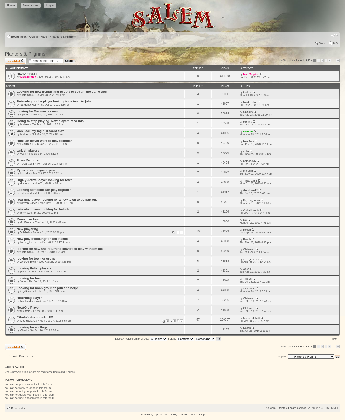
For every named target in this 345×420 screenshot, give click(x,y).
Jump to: (281, 356)
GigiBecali (26, 222)
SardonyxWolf (28, 104)
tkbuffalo (25, 310)
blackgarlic (26, 301)
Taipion (247, 278)
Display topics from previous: (141, 338)
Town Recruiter (28, 160)
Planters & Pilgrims (64, 36)
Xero (23, 281)
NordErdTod (250, 102)
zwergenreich (28, 261)
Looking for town (29, 278)
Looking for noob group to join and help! (47, 288)
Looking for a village (32, 327)
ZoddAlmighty (251, 210)
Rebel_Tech (27, 242)
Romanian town (28, 219)
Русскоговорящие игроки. (37, 170)
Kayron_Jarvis (28, 202)
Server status (30, 5)
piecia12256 (27, 271)
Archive (33, 36)
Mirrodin (25, 173)
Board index (19, 36)
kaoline (247, 92)
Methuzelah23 (28, 320)
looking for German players (37, 111)
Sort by (181, 338)
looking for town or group (36, 258)
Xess (246, 268)
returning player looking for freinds (43, 209)
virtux (23, 193)
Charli (23, 330)
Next (334, 338)
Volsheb (25, 232)
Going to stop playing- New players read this (50, 121)
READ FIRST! (27, 73)
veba (23, 153)
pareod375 (249, 160)
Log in (50, 5)
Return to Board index (20, 356)
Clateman (26, 94)
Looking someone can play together (44, 190)
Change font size (334, 36)
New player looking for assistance (42, 239)
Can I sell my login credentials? (40, 131)
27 (337, 60)
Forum (11, 5)
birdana (24, 124)
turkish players (28, 150)
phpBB (157, 414)
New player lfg (27, 229)
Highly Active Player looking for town (45, 180)
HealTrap (25, 143)
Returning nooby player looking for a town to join (54, 101)
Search (323, 43)
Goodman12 (250, 190)
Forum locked (15, 61)
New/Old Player (28, 307)
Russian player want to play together (44, 140)
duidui (23, 183)
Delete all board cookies (292, 407)
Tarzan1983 (27, 163)
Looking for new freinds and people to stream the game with (62, 91)
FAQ (335, 43)
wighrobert (249, 288)
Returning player (29, 298)
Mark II (45, 36)
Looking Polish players (34, 268)
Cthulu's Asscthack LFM (35, 317)
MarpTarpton (28, 76)
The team (270, 407)
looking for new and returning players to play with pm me (60, 248)
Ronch (247, 229)
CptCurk (25, 114)
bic (22, 212)
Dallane (248, 131)
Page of (303, 60)
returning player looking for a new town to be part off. (57, 199)
